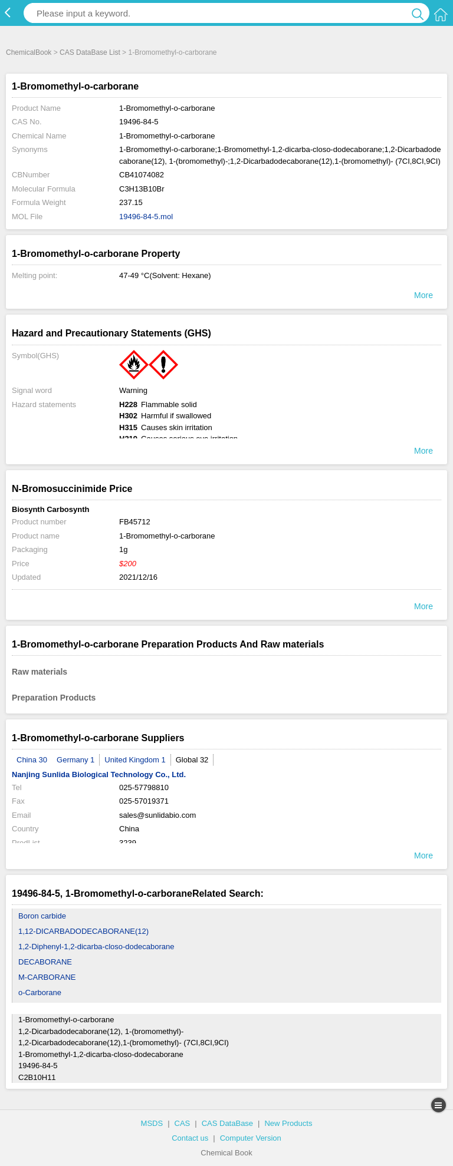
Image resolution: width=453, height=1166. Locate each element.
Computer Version (250, 1138)
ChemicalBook (28, 52)
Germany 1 (75, 759)
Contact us (190, 1138)
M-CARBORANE (47, 977)
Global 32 (192, 759)
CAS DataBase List (90, 52)
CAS (183, 1123)
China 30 (32, 759)
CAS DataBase (227, 1123)
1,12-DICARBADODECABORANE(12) (83, 931)
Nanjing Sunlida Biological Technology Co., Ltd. (99, 774)
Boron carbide (42, 915)
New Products (288, 1123)
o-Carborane (39, 992)
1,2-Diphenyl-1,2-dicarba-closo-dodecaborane (96, 946)
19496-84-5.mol (146, 216)
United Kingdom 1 (134, 759)
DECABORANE (45, 961)
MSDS (152, 1123)
